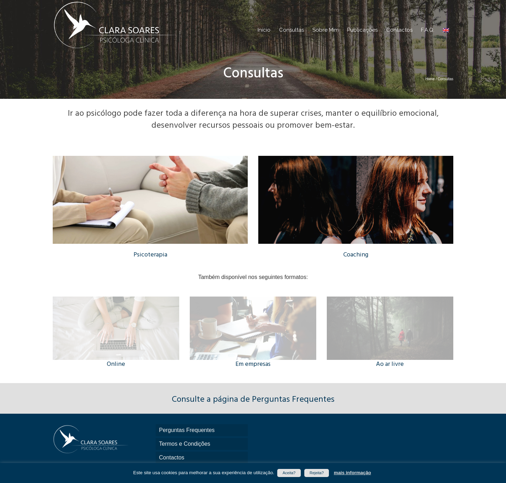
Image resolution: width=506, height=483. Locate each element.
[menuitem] (446, 30)
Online (116, 364)
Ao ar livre (390, 364)
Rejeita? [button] (317, 473)
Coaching (355, 255)
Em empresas (253, 364)
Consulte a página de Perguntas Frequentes (253, 399)
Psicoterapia (150, 255)
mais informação (352, 472)
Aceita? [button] (289, 473)
